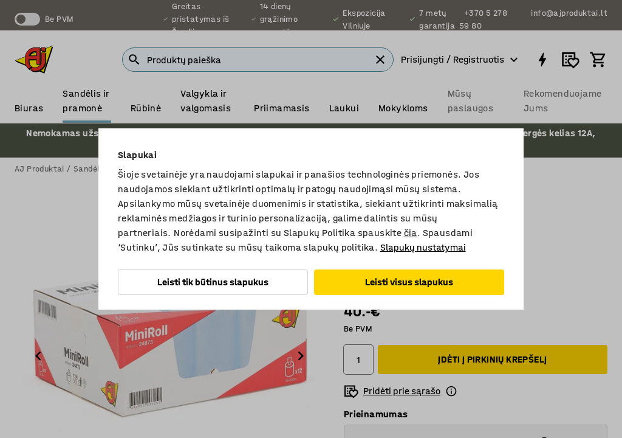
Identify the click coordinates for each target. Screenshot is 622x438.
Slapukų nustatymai (423, 247)
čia (410, 232)
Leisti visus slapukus (409, 282)
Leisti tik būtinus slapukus (212, 282)
